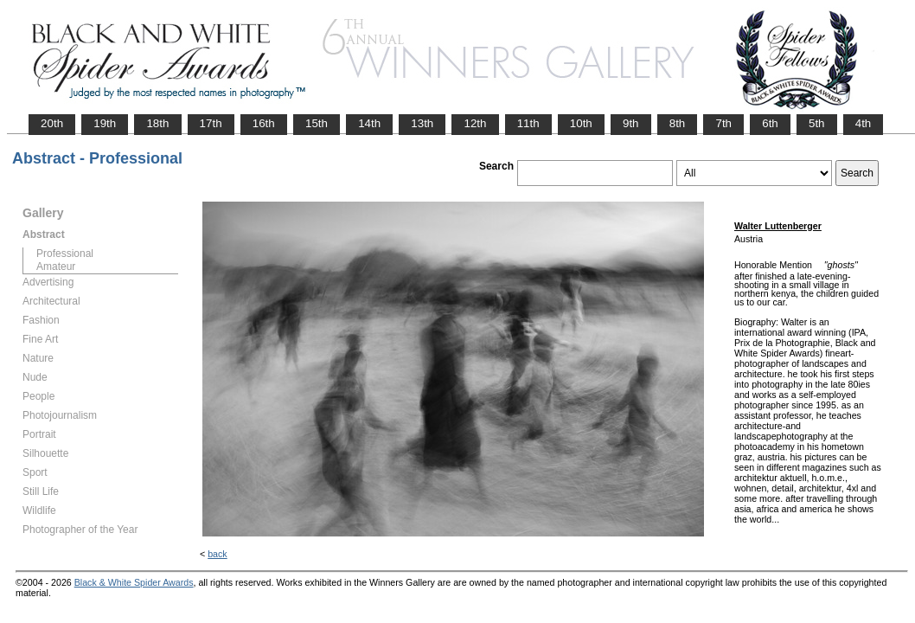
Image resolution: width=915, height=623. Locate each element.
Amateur (55, 266)
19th (104, 123)
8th (677, 123)
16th (264, 123)
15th (316, 123)
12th (475, 123)
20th (52, 123)
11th (528, 123)
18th (157, 123)
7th (723, 123)
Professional (64, 253)
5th (817, 123)
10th (581, 123)
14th (369, 123)
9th (631, 123)
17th (211, 123)
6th (770, 123)
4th (863, 123)
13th (422, 123)
